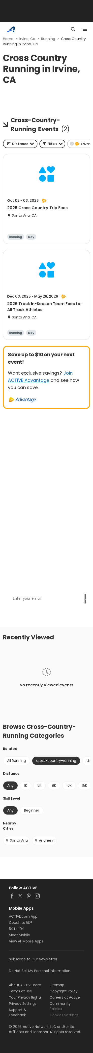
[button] (52, 144)
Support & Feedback (17, 1012)
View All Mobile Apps (26, 941)
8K (54, 785)
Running (48, 38)
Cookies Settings (64, 1015)
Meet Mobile (19, 935)
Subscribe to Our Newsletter (33, 959)
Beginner (31, 810)
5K (39, 785)
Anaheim (44, 840)
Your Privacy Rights (25, 997)
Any (10, 785)
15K (84, 785)
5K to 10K (16, 928)
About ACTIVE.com (25, 984)
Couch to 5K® (20, 922)
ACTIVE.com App (23, 916)
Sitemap (57, 984)
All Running (16, 760)
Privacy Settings (22, 1003)
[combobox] (20, 144)
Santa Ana (16, 840)
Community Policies (60, 1006)
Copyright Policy (64, 991)
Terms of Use (20, 991)
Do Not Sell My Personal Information (39, 970)
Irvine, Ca (27, 38)
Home (8, 38)
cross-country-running (56, 760)
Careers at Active (65, 997)
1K (25, 785)
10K (69, 785)
